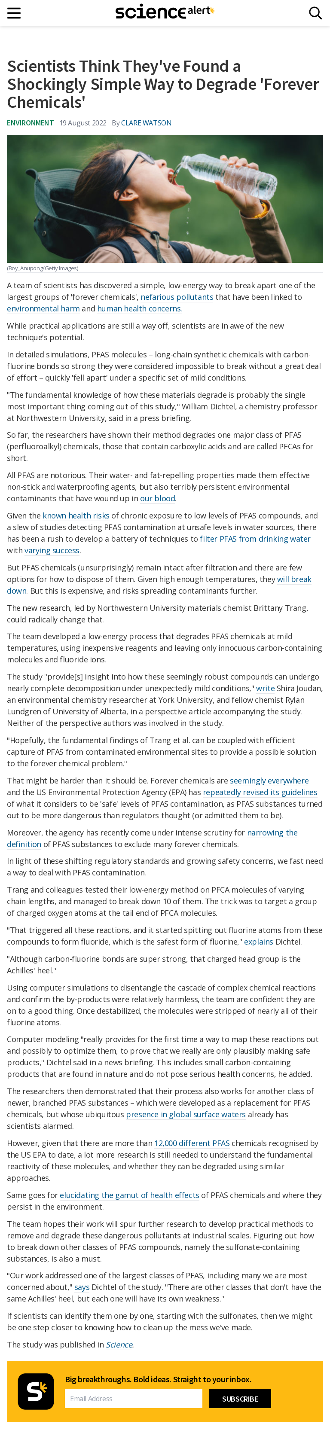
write (265, 688)
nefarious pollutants (177, 297)
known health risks (76, 515)
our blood (157, 498)
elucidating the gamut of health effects (129, 1195)
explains (258, 941)
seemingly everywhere (269, 780)
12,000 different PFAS (192, 1143)
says (81, 1287)
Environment (30, 123)
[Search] (315, 13)
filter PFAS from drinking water (255, 538)
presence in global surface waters (186, 1114)
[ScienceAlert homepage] (165, 13)
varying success (51, 550)
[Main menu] (14, 13)
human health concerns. (139, 308)
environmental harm (43, 308)
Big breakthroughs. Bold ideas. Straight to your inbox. (158, 1379)
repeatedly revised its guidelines (260, 792)
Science (119, 1344)
